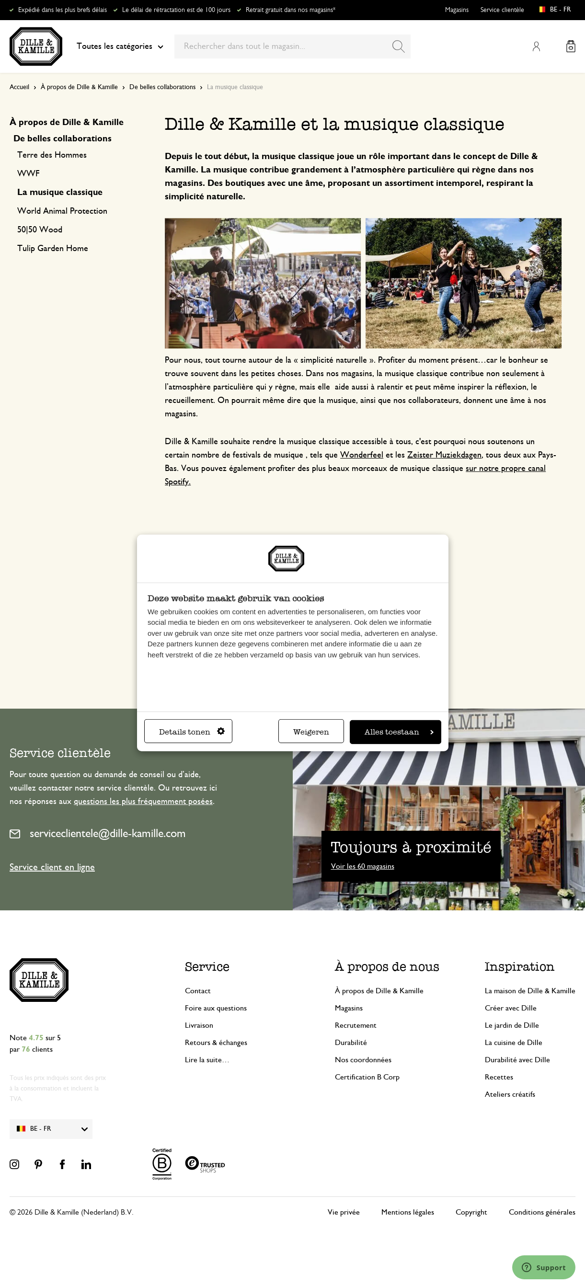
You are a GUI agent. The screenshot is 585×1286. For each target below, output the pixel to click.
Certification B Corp (367, 1077)
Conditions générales (542, 1212)
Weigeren (311, 731)
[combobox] (292, 46)
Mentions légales (407, 1212)
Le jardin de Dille (512, 1025)
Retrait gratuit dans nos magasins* (290, 10)
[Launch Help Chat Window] (543, 1267)
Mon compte (536, 46)
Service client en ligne (52, 867)
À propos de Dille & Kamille (79, 87)
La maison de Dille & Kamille (530, 991)
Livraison (199, 1025)
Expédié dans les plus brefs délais (62, 10)
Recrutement (356, 1025)
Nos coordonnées (363, 1060)
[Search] (399, 46)
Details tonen (192, 731)
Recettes (499, 1077)
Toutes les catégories (120, 46)
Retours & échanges (216, 1042)
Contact (198, 991)
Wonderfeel (361, 455)
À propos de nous (387, 966)
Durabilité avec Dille (517, 1060)
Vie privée (344, 1212)
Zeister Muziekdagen (444, 455)
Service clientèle (502, 10)
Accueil (19, 87)
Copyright (471, 1212)
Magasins (457, 10)
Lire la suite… (207, 1060)
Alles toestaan (399, 731)
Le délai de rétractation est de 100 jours (176, 10)
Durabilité (351, 1042)
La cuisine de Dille (513, 1042)
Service (207, 966)
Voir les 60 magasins (362, 866)
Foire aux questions (216, 1008)
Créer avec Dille (511, 1008)
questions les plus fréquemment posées (143, 801)
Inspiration (520, 966)
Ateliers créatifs (510, 1094)
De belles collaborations (162, 87)
